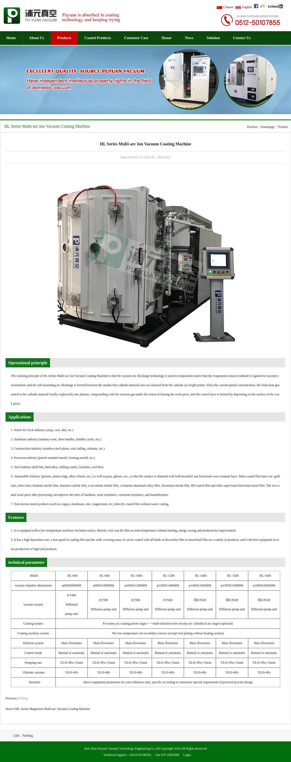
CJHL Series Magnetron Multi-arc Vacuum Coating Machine (51, 709)
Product (283, 127)
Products (64, 38)
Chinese (228, 7)
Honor (166, 38)
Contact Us (242, 38)
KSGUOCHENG (141, 755)
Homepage (267, 127)
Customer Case (136, 38)
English (247, 7)
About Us (36, 38)
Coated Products (98, 38)
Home (11, 38)
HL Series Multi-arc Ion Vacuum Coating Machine (47, 126)
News (189, 38)
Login (187, 755)
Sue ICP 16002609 (167, 755)
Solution (213, 38)
